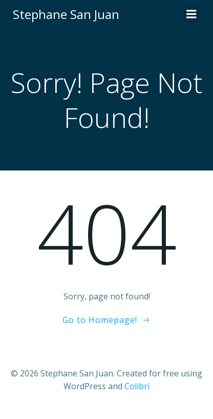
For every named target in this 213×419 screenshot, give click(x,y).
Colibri (137, 386)
